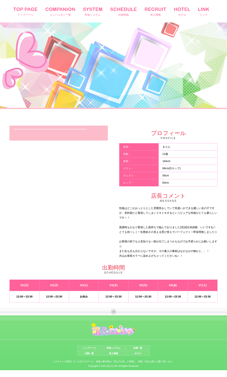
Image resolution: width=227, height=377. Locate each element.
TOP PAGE (25, 11)
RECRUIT (155, 11)
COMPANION (60, 11)
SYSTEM (93, 11)
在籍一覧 (137, 354)
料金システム (113, 354)
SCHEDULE (123, 11)
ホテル (137, 360)
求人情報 (113, 360)
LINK (203, 11)
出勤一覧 (89, 360)
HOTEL (182, 11)
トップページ (89, 354)
